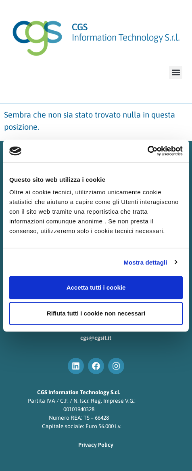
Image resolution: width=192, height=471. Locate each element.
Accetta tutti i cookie (96, 287)
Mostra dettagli (145, 262)
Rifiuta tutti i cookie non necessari (96, 313)
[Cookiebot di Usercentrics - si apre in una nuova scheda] (147, 151)
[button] (175, 72)
